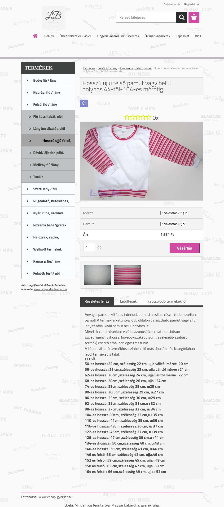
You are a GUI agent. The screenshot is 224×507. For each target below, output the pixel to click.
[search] (181, 17)
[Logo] (53, 17)
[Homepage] (35, 35)
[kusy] (89, 247)
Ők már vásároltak (157, 35)
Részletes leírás (97, 301)
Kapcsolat (182, 35)
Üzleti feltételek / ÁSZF (76, 35)
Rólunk (49, 35)
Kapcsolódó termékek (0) (167, 301)
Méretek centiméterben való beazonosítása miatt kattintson (132, 331)
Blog (198, 35)
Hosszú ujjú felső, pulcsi (135, 68)
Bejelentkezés (172, 4)
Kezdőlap (89, 68)
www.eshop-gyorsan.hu (56, 496)
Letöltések (128, 301)
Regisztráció (191, 4)
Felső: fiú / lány (107, 68)
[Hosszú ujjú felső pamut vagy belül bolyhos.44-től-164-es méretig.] (141, 124)
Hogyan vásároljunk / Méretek (118, 35)
